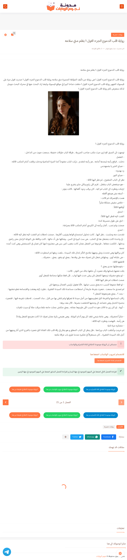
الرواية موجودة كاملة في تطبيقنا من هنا (25, 389)
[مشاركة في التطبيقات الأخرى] (65, 436)
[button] (108, 437)
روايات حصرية (117, 34)
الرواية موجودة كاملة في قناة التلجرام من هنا (100, 389)
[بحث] (5, 6)
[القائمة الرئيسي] (122, 6)
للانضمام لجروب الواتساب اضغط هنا (107, 354)
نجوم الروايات (101, 556)
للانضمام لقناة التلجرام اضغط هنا (109, 360)
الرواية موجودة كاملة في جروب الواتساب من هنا (61, 389)
